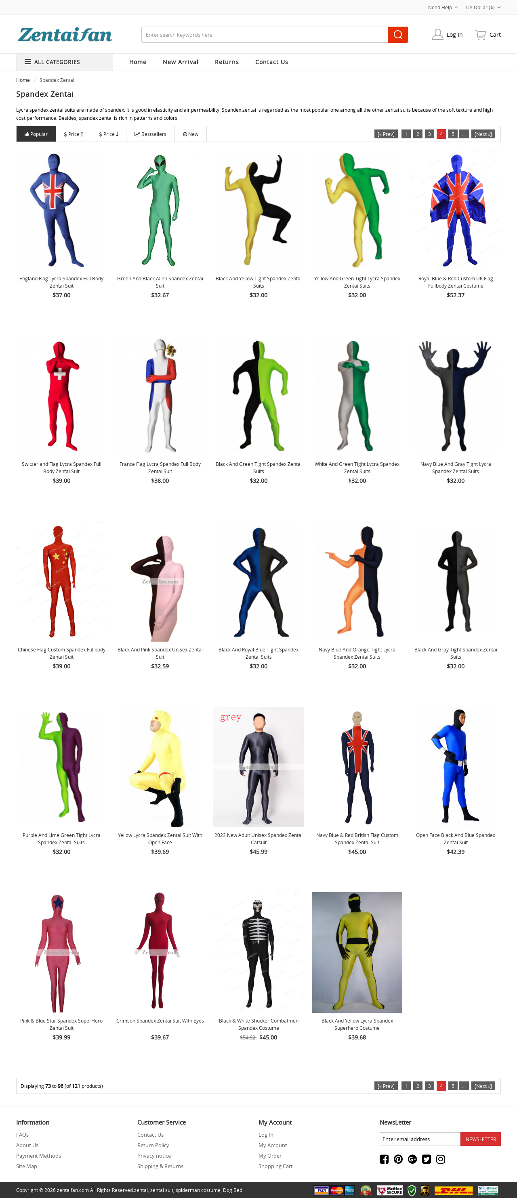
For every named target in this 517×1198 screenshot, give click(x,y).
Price (73, 134)
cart (495, 34)
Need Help (443, 7)
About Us (27, 1145)
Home (138, 62)
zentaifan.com (73, 1190)
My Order (270, 1155)
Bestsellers (150, 134)
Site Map (26, 1166)
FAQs (22, 1134)
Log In (455, 34)
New (190, 134)
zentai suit (161, 1190)
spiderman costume (198, 1190)
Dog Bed (232, 1190)
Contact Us (150, 1134)
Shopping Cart (275, 1166)
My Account (272, 1145)
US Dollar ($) (483, 7)
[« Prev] (386, 134)
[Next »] (483, 134)
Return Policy (153, 1145)
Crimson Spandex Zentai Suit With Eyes (160, 1020)
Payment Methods (38, 1155)
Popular (36, 134)
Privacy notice (154, 1155)
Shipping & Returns (160, 1166)
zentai (141, 1190)
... (464, 134)
